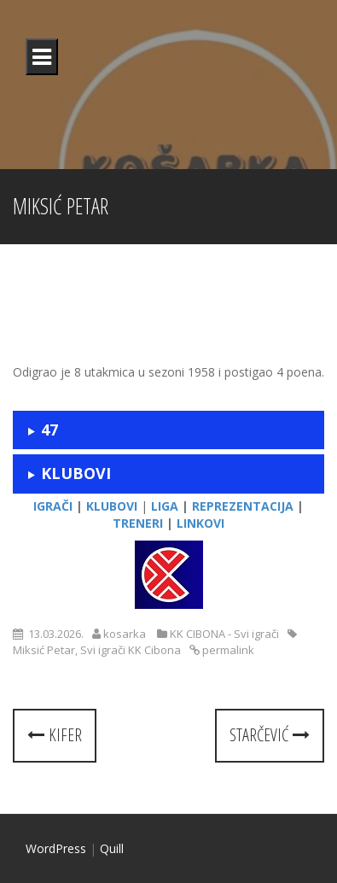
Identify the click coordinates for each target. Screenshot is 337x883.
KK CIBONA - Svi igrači (224, 633)
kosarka (124, 633)
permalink (227, 650)
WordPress (56, 848)
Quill (112, 848)
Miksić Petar (44, 650)
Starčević (270, 734)
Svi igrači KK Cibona (130, 650)
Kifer (54, 734)
